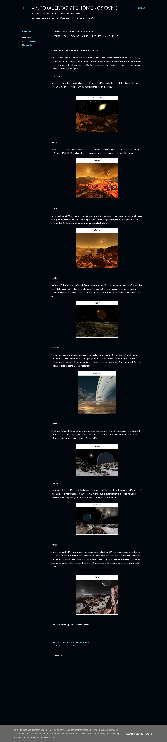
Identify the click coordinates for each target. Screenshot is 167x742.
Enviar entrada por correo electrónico (75, 642)
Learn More (134, 733)
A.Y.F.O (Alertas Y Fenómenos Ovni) (74, 8)
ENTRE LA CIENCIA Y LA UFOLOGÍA (47, 18)
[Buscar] (141, 8)
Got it (149, 733)
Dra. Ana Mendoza (30, 41)
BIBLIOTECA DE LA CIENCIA (76, 18)
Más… (93, 18)
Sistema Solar (28, 45)
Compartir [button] (26, 31)
